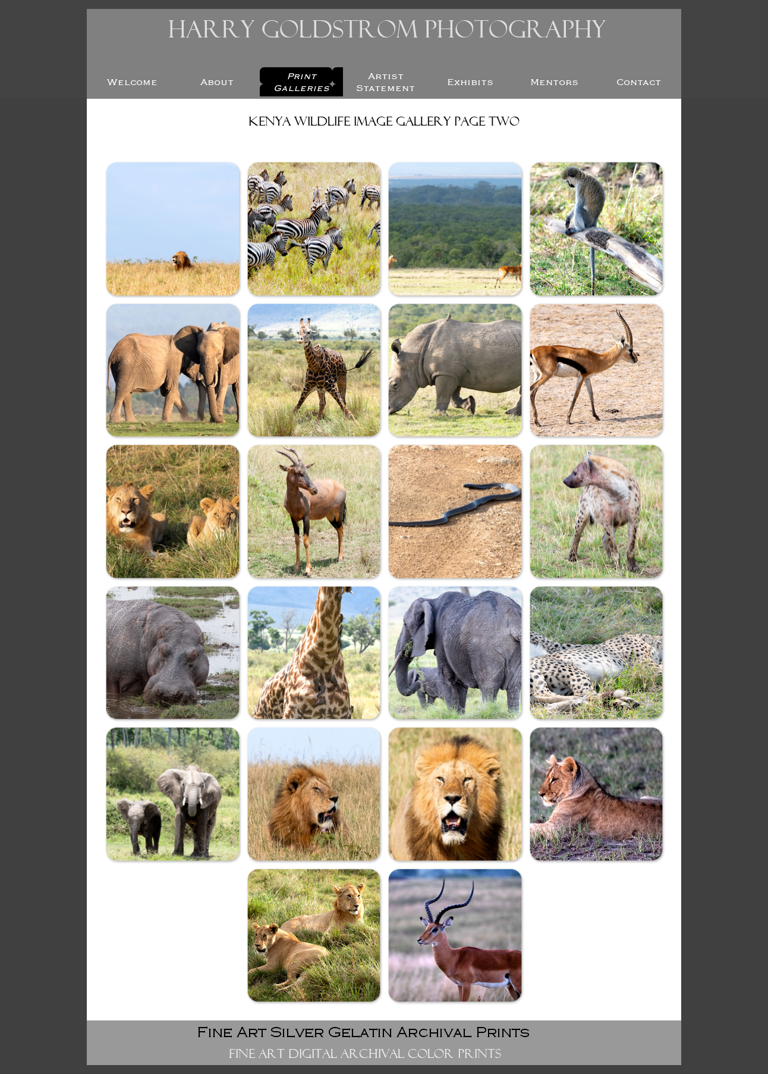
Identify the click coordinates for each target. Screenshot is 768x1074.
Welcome (132, 81)
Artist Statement (385, 81)
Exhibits (470, 81)
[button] (172, 228)
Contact (638, 81)
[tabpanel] (384, 124)
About (217, 81)
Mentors (554, 81)
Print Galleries (301, 81)
